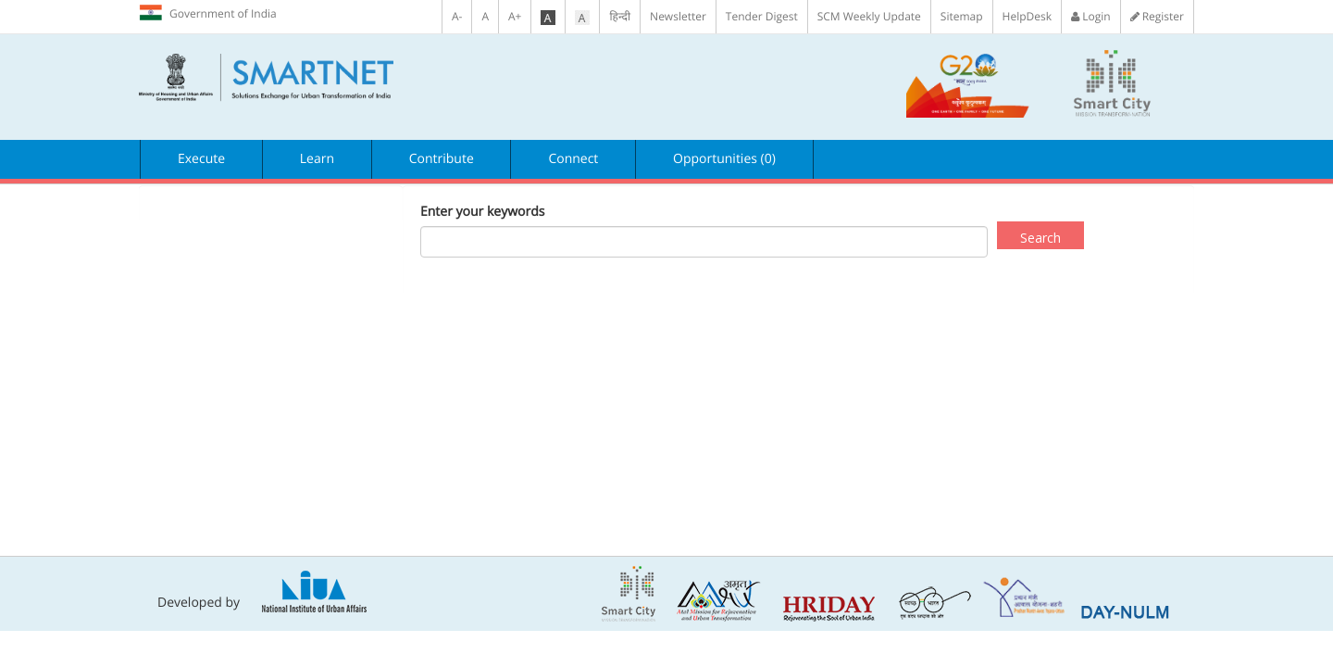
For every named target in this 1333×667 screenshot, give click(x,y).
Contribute (441, 159)
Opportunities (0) (724, 159)
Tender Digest (762, 16)
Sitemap (962, 16)
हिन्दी (619, 16)
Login (1091, 16)
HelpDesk (1027, 16)
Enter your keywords (482, 211)
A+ (514, 16)
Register (1157, 16)
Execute (201, 159)
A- (457, 16)
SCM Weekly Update (869, 16)
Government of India (208, 13)
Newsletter (678, 16)
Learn (317, 159)
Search (1040, 237)
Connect (573, 159)
